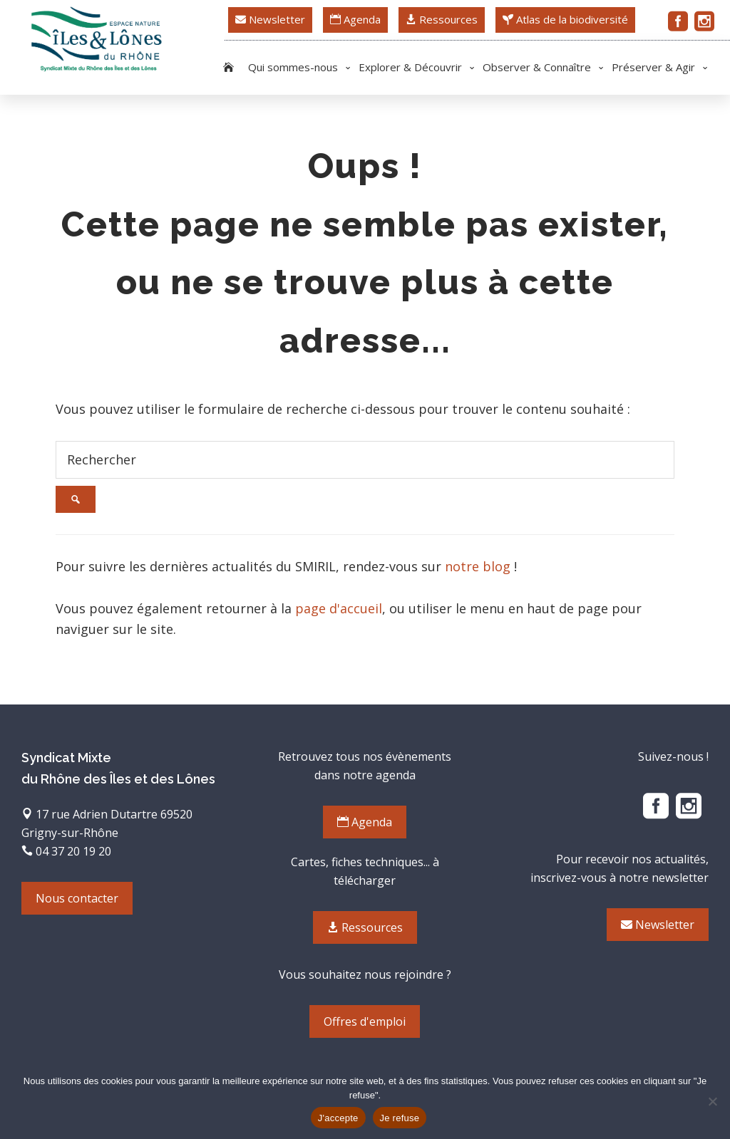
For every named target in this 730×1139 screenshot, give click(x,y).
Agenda (355, 19)
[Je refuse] (712, 1101)
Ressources (442, 19)
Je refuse (400, 1118)
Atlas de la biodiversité (565, 19)
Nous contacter (77, 898)
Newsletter (270, 19)
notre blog (477, 566)
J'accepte (338, 1118)
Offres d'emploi (365, 1021)
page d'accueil (338, 608)
